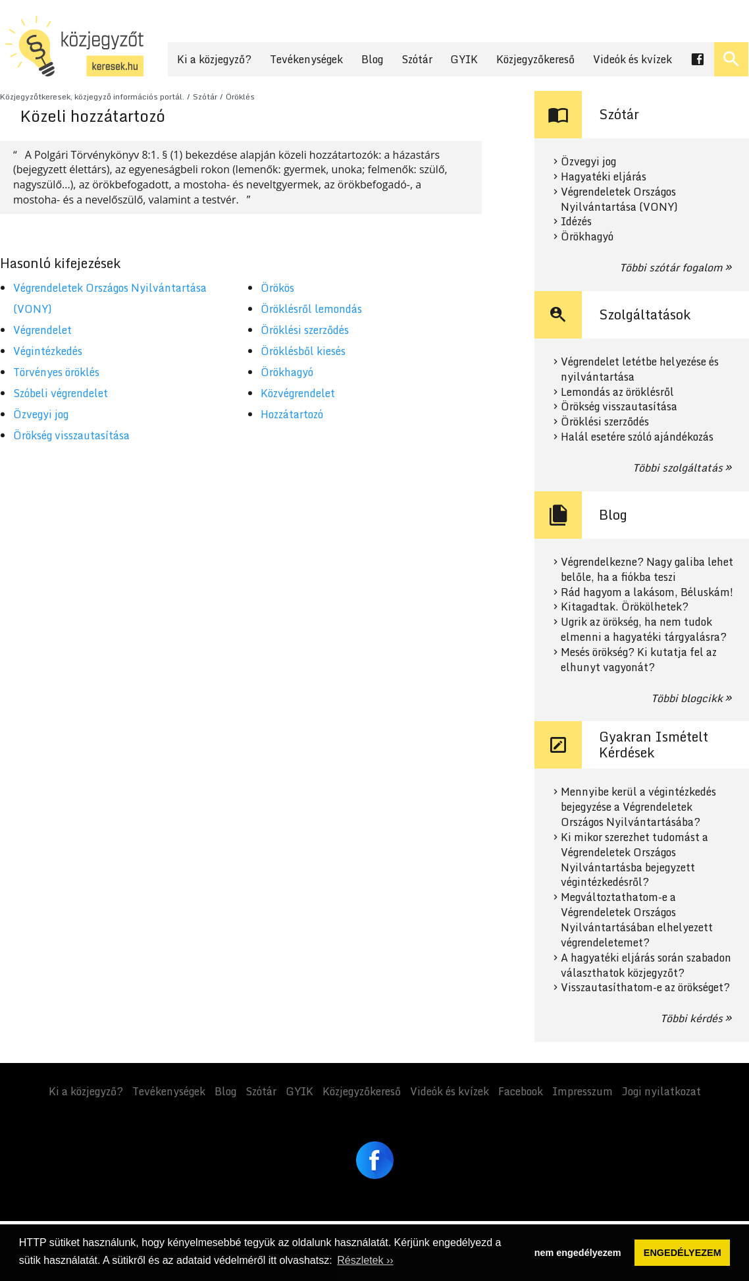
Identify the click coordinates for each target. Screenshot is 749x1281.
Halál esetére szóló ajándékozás (637, 437)
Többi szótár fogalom (671, 267)
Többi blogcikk (687, 698)
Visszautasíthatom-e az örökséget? (645, 987)
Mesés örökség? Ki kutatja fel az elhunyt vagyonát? (639, 660)
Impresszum (582, 1091)
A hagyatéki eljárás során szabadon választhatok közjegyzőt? (646, 965)
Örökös (277, 287)
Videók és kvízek (632, 59)
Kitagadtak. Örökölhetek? (624, 606)
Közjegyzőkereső (535, 59)
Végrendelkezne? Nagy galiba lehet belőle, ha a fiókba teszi (647, 570)
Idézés (576, 221)
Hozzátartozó (292, 414)
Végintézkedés (47, 351)
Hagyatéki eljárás (603, 176)
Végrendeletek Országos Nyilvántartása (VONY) (619, 199)
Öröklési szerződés (305, 330)
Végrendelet (42, 330)
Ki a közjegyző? (214, 59)
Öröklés (240, 96)
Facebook (520, 1091)
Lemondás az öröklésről (617, 392)
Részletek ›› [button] (365, 1260)
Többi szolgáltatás (678, 467)
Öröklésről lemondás (311, 308)
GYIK (464, 59)
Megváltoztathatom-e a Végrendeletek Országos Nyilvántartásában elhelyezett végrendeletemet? (637, 920)
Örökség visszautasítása (71, 435)
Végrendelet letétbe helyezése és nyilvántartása (640, 369)
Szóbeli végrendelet (60, 393)
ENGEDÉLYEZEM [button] (682, 1252)
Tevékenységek (306, 59)
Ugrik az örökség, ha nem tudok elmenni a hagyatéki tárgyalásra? (644, 629)
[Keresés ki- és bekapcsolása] (731, 59)
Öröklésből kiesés (303, 351)
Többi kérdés (691, 1018)
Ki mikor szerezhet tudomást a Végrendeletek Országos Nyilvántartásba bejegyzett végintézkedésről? (634, 860)
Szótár (416, 59)
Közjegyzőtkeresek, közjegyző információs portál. (92, 96)
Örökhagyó (287, 372)
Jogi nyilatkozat (661, 1091)
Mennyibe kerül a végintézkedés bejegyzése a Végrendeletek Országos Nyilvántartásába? (638, 807)
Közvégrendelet (298, 393)
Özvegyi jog (40, 414)
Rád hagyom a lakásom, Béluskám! (647, 592)
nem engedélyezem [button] (577, 1252)
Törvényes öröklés (56, 372)
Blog (372, 59)
